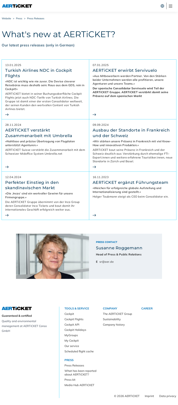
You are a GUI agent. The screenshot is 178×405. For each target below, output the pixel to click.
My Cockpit (71, 340)
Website (6, 18)
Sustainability (112, 319)
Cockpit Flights (73, 319)
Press (19, 18)
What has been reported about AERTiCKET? (80, 372)
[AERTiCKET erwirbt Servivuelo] (133, 114)
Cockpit (123, 6)
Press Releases (35, 18)
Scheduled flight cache (79, 351)
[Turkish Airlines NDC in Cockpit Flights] (45, 114)
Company (110, 308)
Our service (71, 346)
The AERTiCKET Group (117, 314)
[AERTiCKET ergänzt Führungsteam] (133, 215)
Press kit (69, 379)
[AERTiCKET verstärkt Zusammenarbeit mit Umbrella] (45, 167)
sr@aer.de (106, 261)
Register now (147, 6)
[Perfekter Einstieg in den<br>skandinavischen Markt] (45, 215)
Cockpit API (71, 324)
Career (147, 308)
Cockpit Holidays (75, 330)
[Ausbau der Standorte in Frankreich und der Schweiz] (133, 167)
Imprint (149, 396)
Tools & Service (76, 308)
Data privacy (167, 396)
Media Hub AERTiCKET (79, 385)
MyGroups (71, 335)
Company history (114, 324)
